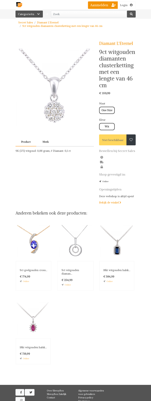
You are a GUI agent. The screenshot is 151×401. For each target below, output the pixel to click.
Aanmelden (103, 5)
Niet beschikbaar (113, 140)
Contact (51, 397)
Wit (107, 126)
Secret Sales (25, 22)
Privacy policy (85, 397)
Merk (45, 141)
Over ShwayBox (55, 390)
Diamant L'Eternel (48, 22)
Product (26, 141)
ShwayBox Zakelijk (56, 394)
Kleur (102, 119)
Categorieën (29, 14)
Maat (102, 103)
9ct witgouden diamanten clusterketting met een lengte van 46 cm (62, 26)
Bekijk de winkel (110, 202)
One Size (106, 110)
